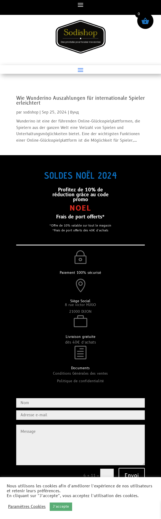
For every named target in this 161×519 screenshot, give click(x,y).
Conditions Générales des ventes (80, 373)
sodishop (30, 112)
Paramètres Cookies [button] (27, 506)
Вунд (74, 112)
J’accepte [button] (61, 506)
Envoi (132, 476)
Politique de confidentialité (80, 381)
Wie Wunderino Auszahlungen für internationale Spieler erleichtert (80, 101)
